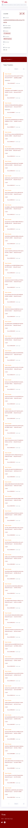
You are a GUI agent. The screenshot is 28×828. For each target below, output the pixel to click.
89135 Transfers (8, 39)
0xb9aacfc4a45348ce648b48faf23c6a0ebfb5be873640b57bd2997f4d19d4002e (14, 382)
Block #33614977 (11, 83)
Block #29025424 (11, 549)
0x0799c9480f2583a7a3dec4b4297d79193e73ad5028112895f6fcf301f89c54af (14, 673)
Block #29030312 (11, 491)
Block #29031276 (11, 374)
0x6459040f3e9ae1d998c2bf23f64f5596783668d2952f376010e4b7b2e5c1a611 (14, 352)
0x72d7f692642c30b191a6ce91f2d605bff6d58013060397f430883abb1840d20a (14, 294)
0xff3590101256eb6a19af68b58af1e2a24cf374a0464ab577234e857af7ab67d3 (14, 309)
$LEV (9, 80)
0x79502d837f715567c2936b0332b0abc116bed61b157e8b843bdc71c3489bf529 (14, 454)
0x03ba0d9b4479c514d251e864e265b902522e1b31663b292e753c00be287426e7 (14, 338)
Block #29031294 (11, 258)
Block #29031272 (11, 389)
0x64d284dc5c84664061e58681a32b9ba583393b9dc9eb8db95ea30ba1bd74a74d (14, 236)
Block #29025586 (11, 535)
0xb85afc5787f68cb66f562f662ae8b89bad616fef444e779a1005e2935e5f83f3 (14, 105)
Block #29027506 (11, 506)
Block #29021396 (11, 666)
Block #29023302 (11, 593)
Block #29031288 (11, 345)
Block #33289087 (11, 112)
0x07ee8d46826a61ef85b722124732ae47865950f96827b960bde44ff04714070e (14, 717)
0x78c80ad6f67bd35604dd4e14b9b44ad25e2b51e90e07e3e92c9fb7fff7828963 (14, 425)
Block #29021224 (11, 680)
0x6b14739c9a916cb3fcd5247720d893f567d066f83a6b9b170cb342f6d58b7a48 (14, 440)
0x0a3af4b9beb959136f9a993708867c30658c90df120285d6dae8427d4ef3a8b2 (14, 498)
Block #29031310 (11, 229)
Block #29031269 (11, 404)
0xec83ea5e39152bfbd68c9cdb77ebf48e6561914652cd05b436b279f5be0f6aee (14, 163)
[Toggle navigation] (25, 2)
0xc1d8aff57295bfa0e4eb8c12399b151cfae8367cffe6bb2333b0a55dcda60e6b (14, 600)
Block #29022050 (11, 637)
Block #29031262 (11, 447)
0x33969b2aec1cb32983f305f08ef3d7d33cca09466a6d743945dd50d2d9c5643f (14, 265)
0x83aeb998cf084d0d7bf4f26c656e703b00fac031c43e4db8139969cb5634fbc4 (14, 484)
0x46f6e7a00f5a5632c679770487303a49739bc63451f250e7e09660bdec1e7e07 (14, 411)
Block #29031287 (11, 360)
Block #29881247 (11, 127)
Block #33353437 (11, 98)
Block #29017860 (11, 782)
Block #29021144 (11, 695)
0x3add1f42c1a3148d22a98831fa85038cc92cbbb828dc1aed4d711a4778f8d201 (14, 221)
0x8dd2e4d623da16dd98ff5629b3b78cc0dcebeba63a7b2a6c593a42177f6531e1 (14, 644)
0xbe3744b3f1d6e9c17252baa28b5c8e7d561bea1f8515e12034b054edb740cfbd (14, 192)
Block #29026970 (11, 520)
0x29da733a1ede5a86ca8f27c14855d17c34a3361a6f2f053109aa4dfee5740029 (14, 688)
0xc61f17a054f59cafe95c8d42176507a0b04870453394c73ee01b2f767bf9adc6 (14, 250)
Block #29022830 (11, 608)
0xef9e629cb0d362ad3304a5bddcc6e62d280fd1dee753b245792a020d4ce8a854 (14, 513)
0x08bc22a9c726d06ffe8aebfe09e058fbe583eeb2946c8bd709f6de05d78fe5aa (14, 556)
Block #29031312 (11, 200)
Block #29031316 (11, 156)
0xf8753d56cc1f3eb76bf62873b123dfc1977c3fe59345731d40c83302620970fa (14, 178)
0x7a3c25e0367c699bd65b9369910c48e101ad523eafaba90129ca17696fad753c (14, 615)
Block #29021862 (11, 651)
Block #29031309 (11, 243)
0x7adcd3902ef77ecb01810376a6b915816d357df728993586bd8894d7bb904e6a (14, 775)
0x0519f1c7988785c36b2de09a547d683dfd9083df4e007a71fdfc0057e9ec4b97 (14, 746)
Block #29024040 (11, 578)
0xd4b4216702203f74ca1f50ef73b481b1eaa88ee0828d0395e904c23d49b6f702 (14, 658)
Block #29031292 (11, 272)
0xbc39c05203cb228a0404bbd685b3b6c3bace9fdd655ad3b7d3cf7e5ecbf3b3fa (14, 586)
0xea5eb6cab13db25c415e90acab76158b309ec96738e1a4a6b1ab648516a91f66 (14, 280)
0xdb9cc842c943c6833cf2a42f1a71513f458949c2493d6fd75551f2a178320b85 (14, 367)
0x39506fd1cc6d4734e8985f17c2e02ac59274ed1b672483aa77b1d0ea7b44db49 (14, 90)
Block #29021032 (11, 710)
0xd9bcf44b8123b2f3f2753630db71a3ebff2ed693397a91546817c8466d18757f (14, 702)
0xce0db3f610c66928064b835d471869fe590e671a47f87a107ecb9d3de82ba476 (14, 119)
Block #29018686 (11, 753)
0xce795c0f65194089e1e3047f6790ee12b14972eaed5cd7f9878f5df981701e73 (14, 148)
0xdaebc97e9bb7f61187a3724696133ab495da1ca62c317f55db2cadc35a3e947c (14, 731)
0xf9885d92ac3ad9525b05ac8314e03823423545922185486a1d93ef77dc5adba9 (14, 790)
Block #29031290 (11, 302)
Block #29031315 (11, 185)
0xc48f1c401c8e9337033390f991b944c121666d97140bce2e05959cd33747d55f (14, 469)
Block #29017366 (11, 797)
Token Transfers (7, 59)
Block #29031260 (11, 462)
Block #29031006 (11, 476)
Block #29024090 (11, 564)
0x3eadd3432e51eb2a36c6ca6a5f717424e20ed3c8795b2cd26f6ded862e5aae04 (14, 76)
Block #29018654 (11, 768)
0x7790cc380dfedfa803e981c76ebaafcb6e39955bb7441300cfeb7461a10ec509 (14, 527)
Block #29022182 (11, 622)
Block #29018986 (11, 739)
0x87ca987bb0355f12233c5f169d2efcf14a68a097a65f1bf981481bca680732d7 (14, 760)
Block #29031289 (11, 331)
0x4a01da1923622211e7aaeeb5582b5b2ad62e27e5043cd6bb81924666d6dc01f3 (14, 396)
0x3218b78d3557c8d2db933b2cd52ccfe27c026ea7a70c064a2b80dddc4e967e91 (14, 542)
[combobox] (15, 5)
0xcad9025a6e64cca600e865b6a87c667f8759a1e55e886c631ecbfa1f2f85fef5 (14, 323)
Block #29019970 (11, 724)
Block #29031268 (11, 418)
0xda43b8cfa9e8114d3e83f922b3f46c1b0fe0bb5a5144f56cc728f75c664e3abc (14, 571)
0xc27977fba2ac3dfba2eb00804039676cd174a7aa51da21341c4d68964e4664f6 (14, 134)
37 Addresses (7, 33)
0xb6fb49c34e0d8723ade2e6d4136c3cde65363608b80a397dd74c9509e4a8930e (14, 629)
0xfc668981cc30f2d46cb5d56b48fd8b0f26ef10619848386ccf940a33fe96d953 (14, 207)
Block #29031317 (11, 141)
